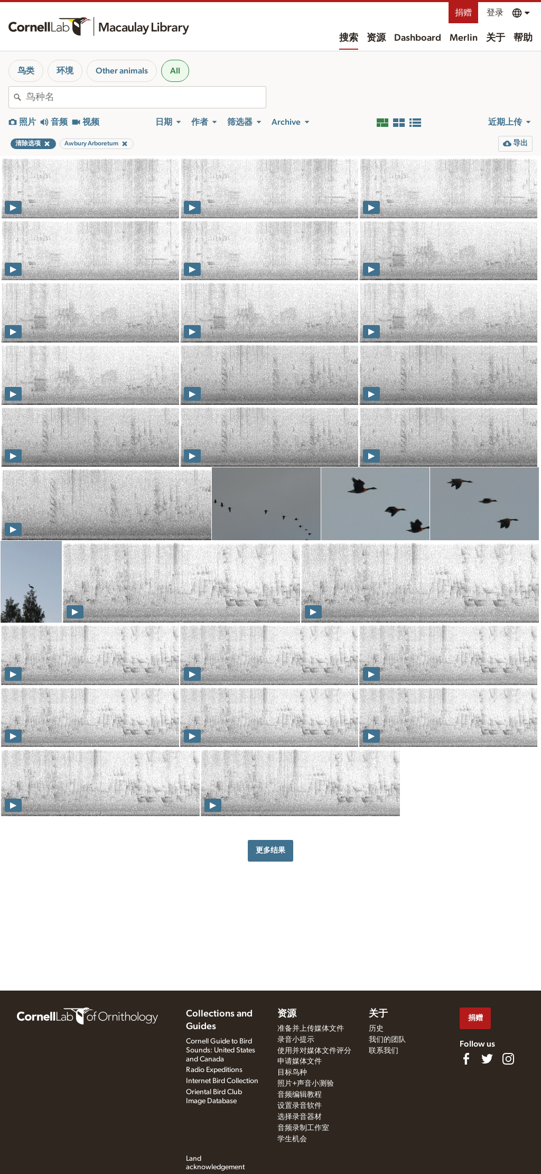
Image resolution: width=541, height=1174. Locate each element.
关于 (495, 38)
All (175, 71)
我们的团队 (387, 1039)
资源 (376, 38)
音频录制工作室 (303, 1128)
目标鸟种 (292, 1072)
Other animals (122, 71)
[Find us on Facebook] (466, 1058)
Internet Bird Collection (222, 1081)
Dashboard (417, 38)
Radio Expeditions (214, 1070)
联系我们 (383, 1051)
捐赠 (463, 12)
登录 (495, 12)
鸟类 (25, 71)
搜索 (348, 38)
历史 (376, 1028)
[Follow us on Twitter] (487, 1058)
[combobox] (146, 97)
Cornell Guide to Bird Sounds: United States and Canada (220, 1050)
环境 (65, 71)
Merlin (464, 38)
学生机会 (292, 1139)
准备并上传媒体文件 (310, 1028)
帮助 (523, 38)
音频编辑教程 (299, 1094)
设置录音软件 (299, 1106)
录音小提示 (295, 1039)
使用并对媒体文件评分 (314, 1051)
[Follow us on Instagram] (508, 1058)
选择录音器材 (299, 1117)
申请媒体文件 (299, 1061)
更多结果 (270, 850)
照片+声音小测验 (305, 1083)
